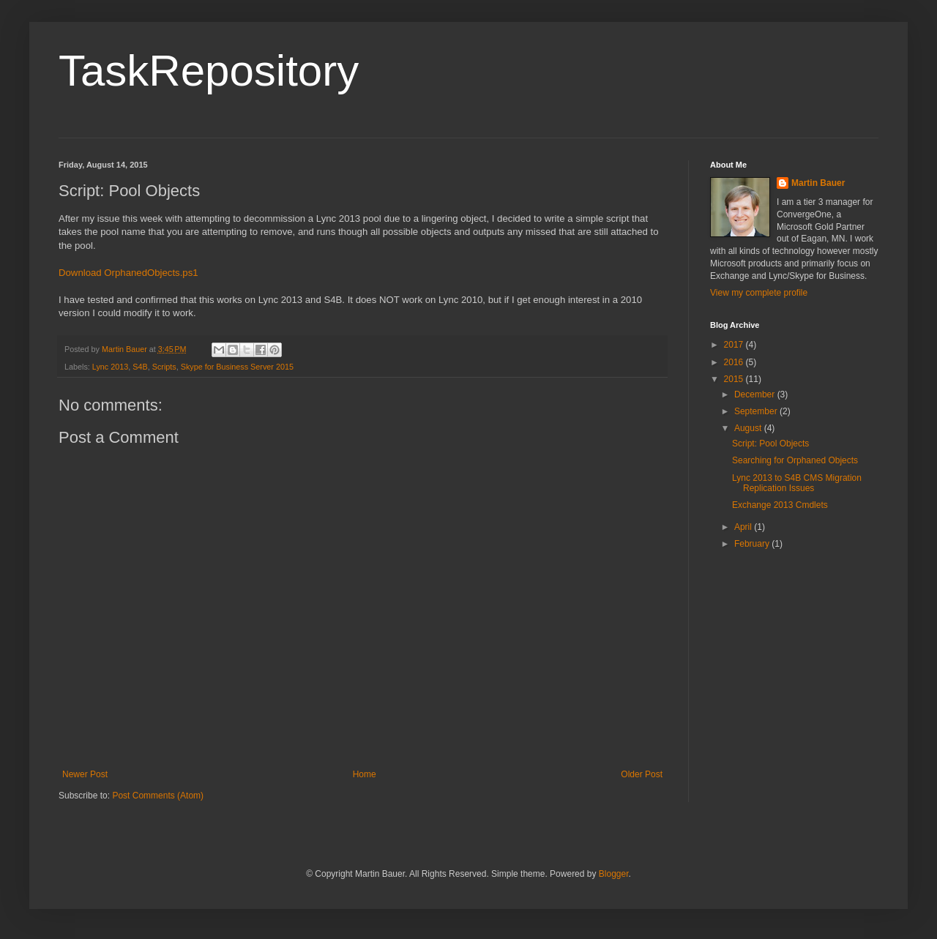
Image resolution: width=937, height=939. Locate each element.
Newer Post (85, 774)
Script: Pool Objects (770, 443)
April (744, 527)
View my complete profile (758, 293)
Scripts (164, 366)
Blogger (614, 874)
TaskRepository (209, 70)
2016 (735, 362)
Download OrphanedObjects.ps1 (128, 272)
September (757, 411)
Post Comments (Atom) (158, 795)
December (755, 394)
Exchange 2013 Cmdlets (780, 505)
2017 (735, 345)
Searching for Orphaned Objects (795, 460)
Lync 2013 (110, 366)
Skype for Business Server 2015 (237, 366)
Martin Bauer (818, 183)
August (749, 428)
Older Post (641, 774)
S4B (139, 366)
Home (364, 774)
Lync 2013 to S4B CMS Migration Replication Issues (797, 483)
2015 (735, 379)
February (753, 544)
